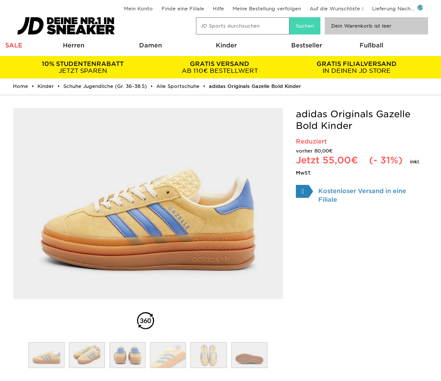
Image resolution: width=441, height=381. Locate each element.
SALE (13, 45)
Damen (150, 45)
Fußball (371, 45)
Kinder (226, 45)
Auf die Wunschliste (335, 9)
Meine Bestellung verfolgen (267, 9)
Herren (73, 45)
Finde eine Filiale (182, 9)
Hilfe (218, 9)
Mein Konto (138, 9)
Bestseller (306, 45)
